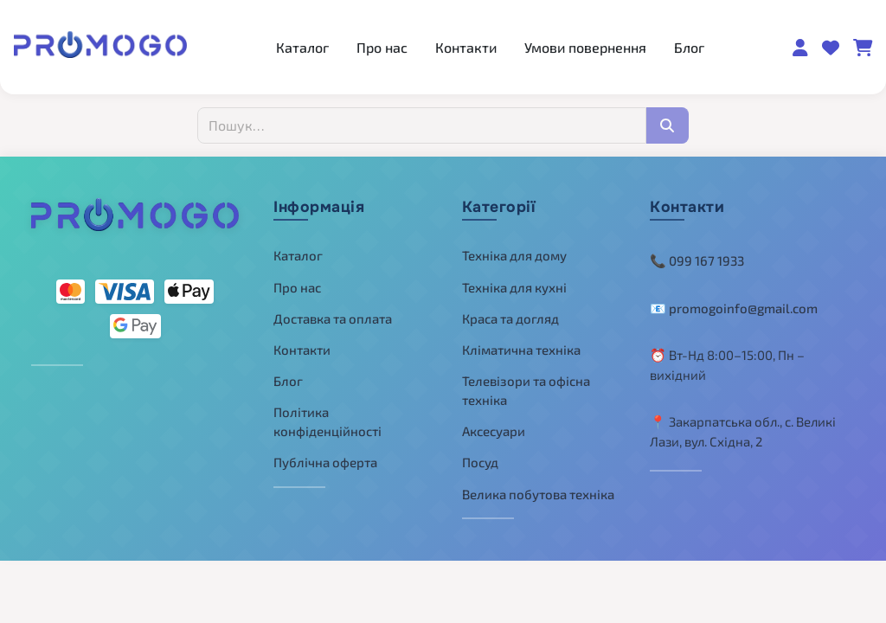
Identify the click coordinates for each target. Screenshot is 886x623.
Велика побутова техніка (538, 494)
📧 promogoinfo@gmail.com (734, 308)
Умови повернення (585, 47)
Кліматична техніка (521, 349)
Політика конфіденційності (327, 422)
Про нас (382, 47)
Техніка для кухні (514, 287)
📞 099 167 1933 (697, 260)
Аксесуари (493, 431)
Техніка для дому (514, 255)
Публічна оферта (325, 462)
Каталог (302, 47)
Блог (689, 47)
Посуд (480, 462)
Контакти (466, 47)
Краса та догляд (510, 318)
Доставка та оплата (332, 318)
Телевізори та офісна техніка (526, 390)
